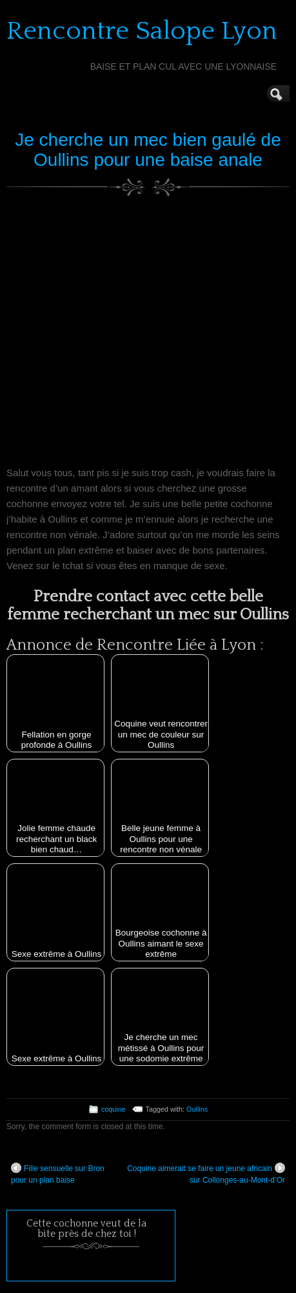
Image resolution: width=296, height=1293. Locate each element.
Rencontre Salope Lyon (141, 31)
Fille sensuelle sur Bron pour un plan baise (57, 1174)
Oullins (197, 1109)
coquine (113, 1109)
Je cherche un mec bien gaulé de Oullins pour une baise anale (148, 150)
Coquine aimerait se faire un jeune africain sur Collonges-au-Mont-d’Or (206, 1174)
